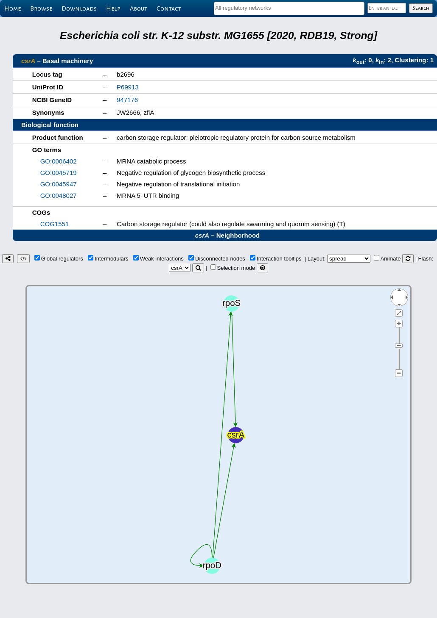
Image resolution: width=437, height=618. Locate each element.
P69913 (128, 87)
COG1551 (54, 223)
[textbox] (289, 7)
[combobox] (289, 8)
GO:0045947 (58, 184)
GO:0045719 (58, 172)
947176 (127, 99)
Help (113, 8)
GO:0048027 (58, 195)
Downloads (79, 8)
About (138, 8)
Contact (169, 8)
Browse (41, 8)
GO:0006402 (58, 161)
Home (12, 8)
